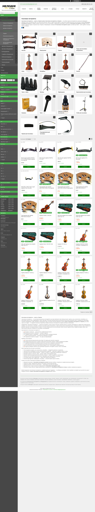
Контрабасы (42, 71)
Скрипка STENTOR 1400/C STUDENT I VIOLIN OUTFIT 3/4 (83, 301)
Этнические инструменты (8, 36)
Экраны (3, 64)
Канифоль (24, 112)
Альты (23, 71)
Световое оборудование (7, 48)
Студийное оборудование (7, 54)
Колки (41, 112)
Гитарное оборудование (8, 23)
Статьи (77, 8)
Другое (59, 133)
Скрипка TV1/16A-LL (62, 244)
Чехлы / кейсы (25, 92)
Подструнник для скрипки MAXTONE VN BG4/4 (27, 216)
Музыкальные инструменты (8, 20)
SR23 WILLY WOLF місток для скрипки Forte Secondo (28, 187)
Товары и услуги (4, 17)
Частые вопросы (91, 9)
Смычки (78, 71)
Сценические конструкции (7, 59)
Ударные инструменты (7, 25)
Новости (84, 8)
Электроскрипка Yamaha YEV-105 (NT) (47, 301)
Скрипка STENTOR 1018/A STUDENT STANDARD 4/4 (82, 244)
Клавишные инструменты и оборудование (8, 39)
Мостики (23, 50)
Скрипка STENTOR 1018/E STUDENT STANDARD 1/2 (27, 301)
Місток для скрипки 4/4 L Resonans (81, 158)
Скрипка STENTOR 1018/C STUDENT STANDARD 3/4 (64, 273)
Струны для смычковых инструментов (81, 49)
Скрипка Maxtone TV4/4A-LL (82, 272)
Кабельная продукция (6, 56)
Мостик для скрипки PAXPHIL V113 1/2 (64, 158)
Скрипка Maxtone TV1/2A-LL (45, 272)
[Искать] (16, 13)
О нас (2, 67)
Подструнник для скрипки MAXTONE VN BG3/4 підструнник (65, 187)
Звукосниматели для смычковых (83, 92)
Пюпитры (42, 92)
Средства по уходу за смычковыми (63, 112)
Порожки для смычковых (27, 133)
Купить (29, 166)
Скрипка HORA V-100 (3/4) (45, 215)
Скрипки (60, 50)
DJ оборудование (5, 51)
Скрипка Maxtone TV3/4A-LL (27, 272)
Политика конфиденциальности (59, 389)
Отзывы (2, 70)
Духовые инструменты (7, 28)
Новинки (46, 8)
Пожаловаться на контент (48, 389)
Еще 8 (3, 159)
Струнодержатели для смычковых (45, 133)
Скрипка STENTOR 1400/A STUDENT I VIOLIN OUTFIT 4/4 (65, 301)
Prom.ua (53, 388)
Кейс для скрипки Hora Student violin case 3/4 (28, 244)
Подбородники (61, 92)
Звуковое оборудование (7, 46)
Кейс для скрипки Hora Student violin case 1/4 (65, 216)
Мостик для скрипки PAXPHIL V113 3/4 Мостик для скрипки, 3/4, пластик (28, 159)
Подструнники (43, 50)
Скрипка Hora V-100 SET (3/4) (46, 244)
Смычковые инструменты (8, 30)
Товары (31, 8)
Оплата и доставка (54, 9)
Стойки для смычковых (81, 112)
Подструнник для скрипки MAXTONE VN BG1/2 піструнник (46, 187)
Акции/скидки (39, 9)
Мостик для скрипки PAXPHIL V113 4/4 (46, 158)
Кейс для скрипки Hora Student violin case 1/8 (83, 216)
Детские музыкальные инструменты (7, 43)
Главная (24, 8)
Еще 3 (3, 117)
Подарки (5, 33)
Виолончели (60, 71)
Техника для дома (5, 62)
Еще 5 (3, 179)
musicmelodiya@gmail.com (6, 234)
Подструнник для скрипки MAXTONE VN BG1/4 (82, 187)
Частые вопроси (4, 72)
